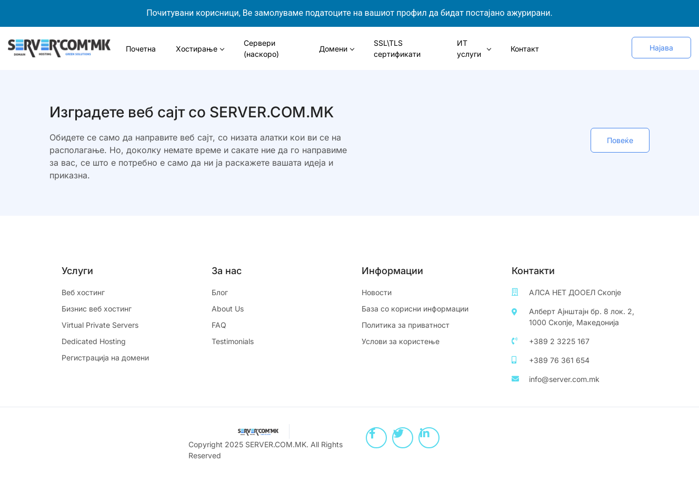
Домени (336, 48)
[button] (661, 47)
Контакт (525, 48)
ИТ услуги (474, 48)
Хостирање (200, 48)
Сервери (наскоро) (261, 48)
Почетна (141, 48)
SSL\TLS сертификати (397, 48)
